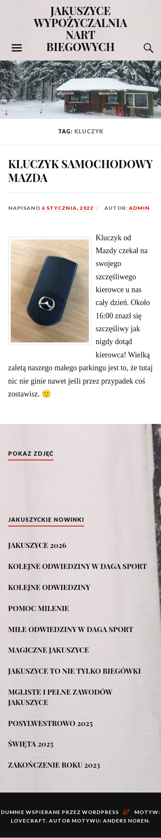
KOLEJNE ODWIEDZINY (49, 587)
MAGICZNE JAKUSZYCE (48, 649)
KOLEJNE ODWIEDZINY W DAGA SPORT (77, 566)
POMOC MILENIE (38, 608)
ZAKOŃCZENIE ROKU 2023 (54, 764)
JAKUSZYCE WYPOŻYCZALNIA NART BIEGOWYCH (81, 28)
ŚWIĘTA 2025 (31, 743)
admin (139, 208)
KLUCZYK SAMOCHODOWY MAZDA (80, 170)
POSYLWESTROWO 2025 (50, 723)
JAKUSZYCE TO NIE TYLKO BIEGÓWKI (74, 670)
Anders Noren (126, 820)
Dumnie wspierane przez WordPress (60, 812)
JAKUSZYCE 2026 (37, 545)
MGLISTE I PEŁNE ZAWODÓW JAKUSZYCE (60, 697)
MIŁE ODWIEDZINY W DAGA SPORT (71, 629)
